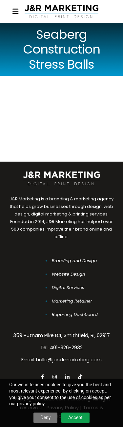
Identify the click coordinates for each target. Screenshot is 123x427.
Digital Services (68, 287)
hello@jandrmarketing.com (69, 359)
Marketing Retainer (72, 301)
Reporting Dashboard (75, 314)
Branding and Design (74, 261)
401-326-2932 (66, 347)
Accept (75, 417)
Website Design (68, 274)
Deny (45, 417)
